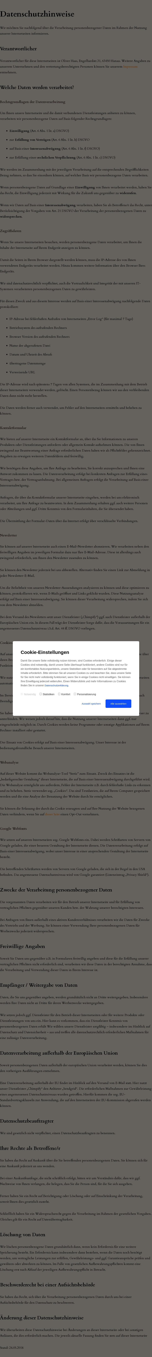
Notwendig (28, 694)
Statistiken (47, 694)
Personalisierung (85, 694)
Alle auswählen (118, 703)
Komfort (64, 694)
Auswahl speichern (91, 703)
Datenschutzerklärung (57, 685)
